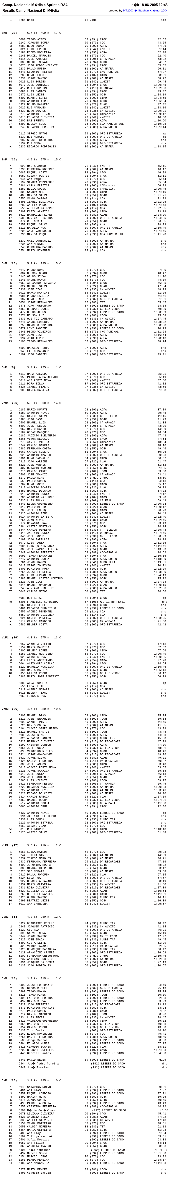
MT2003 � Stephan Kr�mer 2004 (145, 10)
